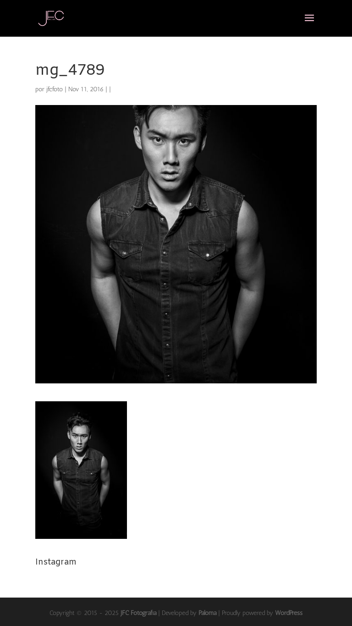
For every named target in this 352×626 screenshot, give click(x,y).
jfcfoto (54, 89)
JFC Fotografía (138, 613)
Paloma (207, 613)
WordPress (288, 613)
